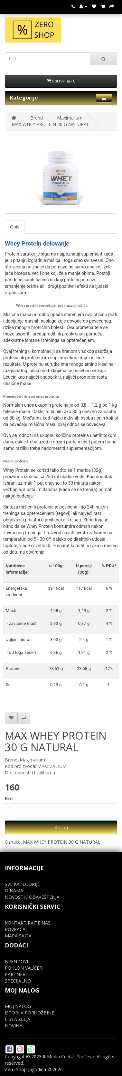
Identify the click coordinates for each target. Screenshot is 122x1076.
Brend (36, 118)
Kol (9, 798)
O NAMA (14, 890)
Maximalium (69, 118)
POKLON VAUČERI (24, 968)
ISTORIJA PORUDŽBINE (29, 1013)
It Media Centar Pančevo (68, 1056)
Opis (14, 227)
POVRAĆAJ (16, 929)
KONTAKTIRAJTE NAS (28, 923)
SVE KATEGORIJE (22, 884)
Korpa (61, 827)
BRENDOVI (16, 961)
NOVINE (13, 1026)
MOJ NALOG (18, 1006)
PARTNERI (16, 974)
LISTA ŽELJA (17, 1019)
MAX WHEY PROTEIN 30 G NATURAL (50, 124)
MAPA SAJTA (18, 936)
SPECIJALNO (18, 981)
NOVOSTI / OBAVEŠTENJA (32, 897)
